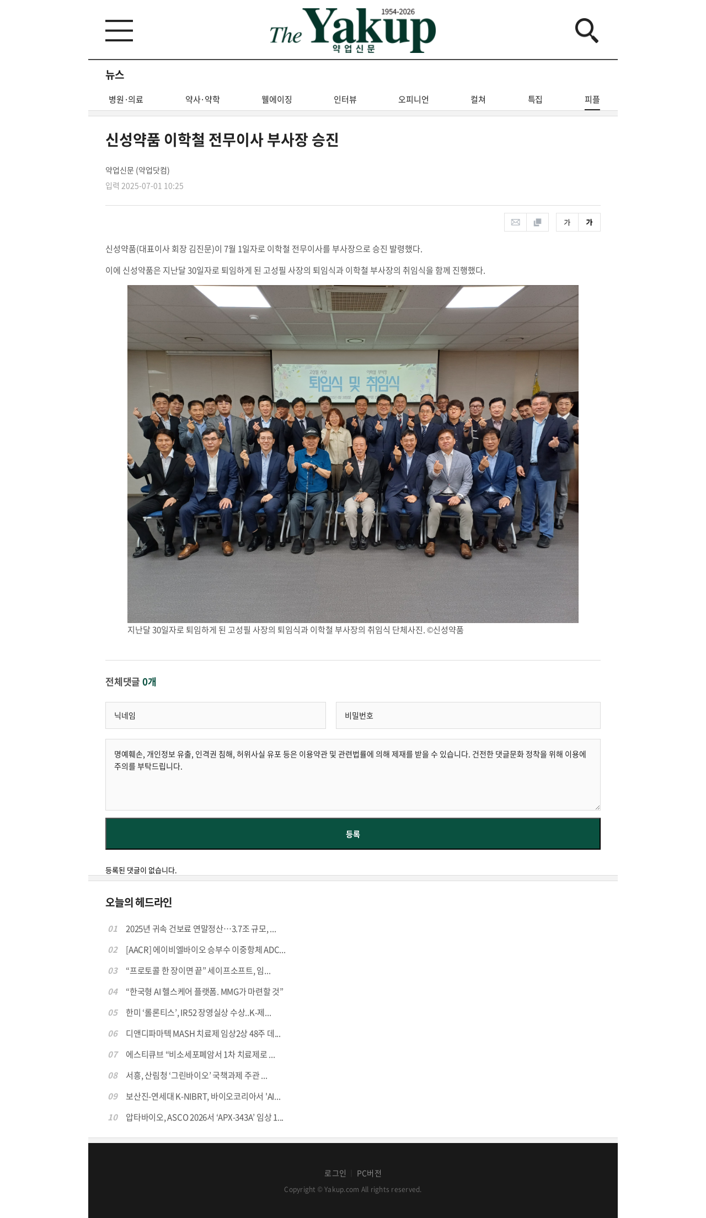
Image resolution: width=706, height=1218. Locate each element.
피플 (592, 101)
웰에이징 (276, 99)
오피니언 (413, 99)
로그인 (335, 1172)
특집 (535, 99)
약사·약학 (202, 99)
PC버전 (369, 1172)
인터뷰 (345, 99)
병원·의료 (126, 99)
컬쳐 (478, 99)
